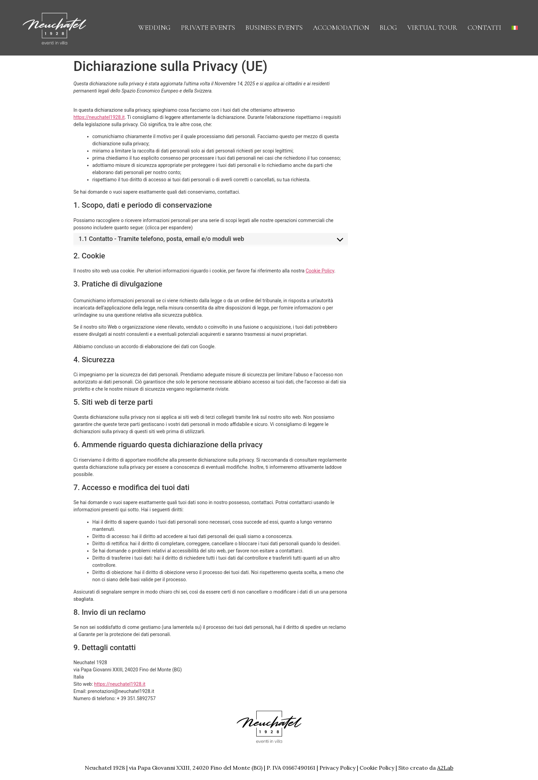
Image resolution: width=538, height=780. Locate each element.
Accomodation (341, 28)
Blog (388, 28)
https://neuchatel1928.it (99, 117)
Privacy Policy (337, 767)
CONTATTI (484, 28)
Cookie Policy (320, 270)
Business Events (274, 28)
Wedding (154, 28)
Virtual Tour (432, 28)
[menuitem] (514, 28)
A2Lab (445, 767)
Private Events (208, 28)
